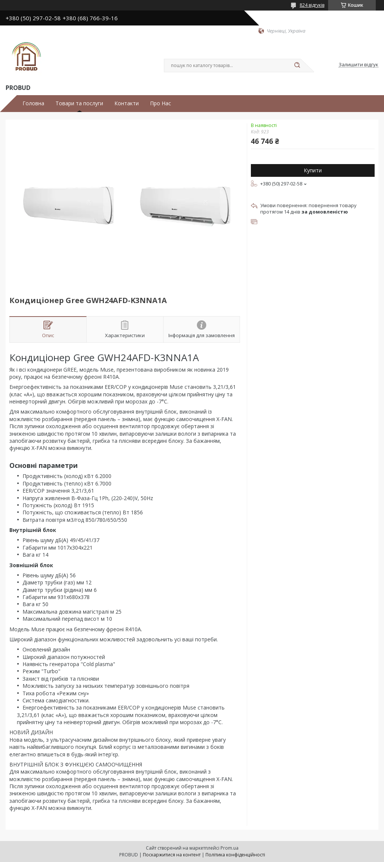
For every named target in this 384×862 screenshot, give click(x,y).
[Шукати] (297, 65)
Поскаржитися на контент (172, 855)
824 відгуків (312, 5)
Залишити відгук (358, 64)
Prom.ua (229, 848)
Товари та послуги (79, 103)
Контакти (126, 103)
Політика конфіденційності (235, 855)
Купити (313, 170)
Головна (33, 103)
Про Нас (160, 103)
